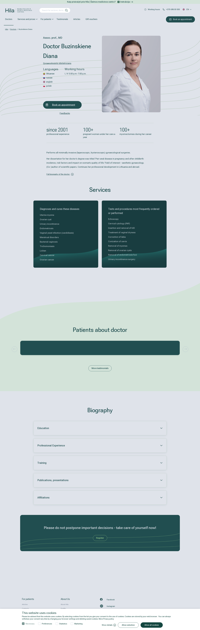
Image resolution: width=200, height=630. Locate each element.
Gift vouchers (91, 19)
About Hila (64, 604)
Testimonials (62, 19)
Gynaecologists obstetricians (57, 63)
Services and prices (26, 19)
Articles (76, 19)
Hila (6, 29)
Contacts (25, 608)
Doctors (8, 19)
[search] (66, 10)
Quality (63, 608)
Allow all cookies (152, 625)
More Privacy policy (106, 619)
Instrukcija (126, 2)
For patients (46, 19)
